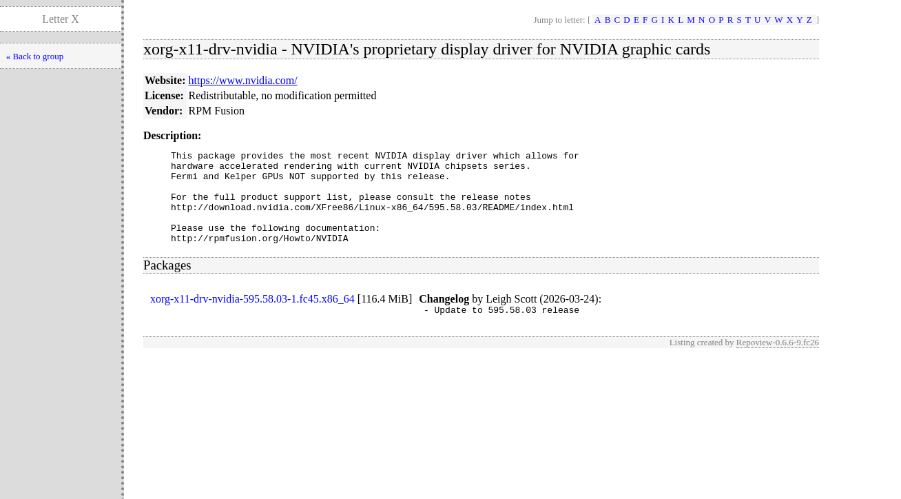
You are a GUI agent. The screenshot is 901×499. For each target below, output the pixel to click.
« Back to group (34, 56)
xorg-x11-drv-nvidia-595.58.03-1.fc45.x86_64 (252, 317)
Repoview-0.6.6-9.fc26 (777, 363)
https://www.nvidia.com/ (243, 80)
